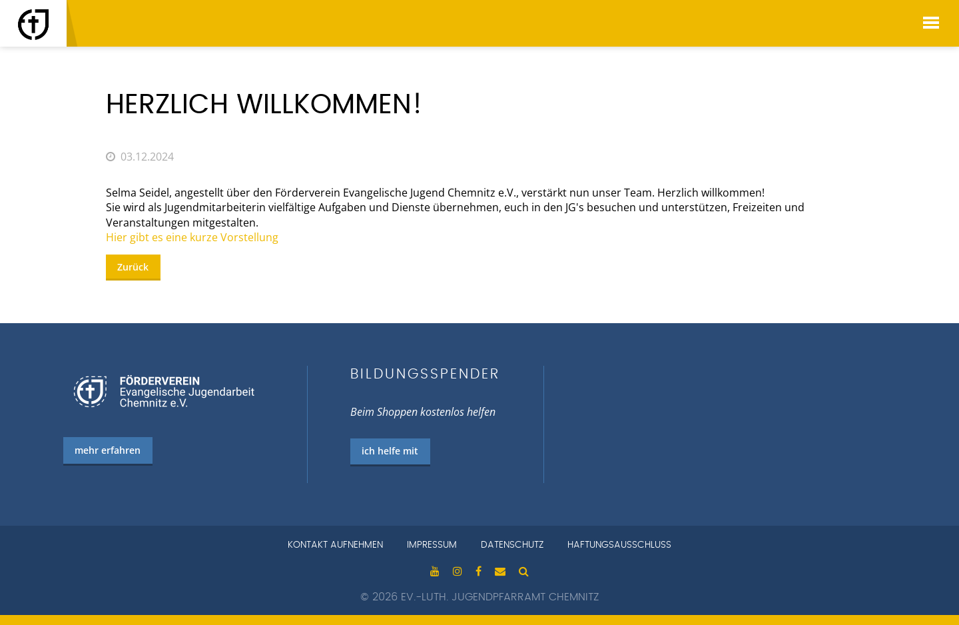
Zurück (133, 267)
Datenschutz (512, 545)
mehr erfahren (108, 450)
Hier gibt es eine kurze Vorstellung (192, 237)
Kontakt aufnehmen (335, 545)
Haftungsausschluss (619, 545)
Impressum (432, 545)
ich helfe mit (390, 450)
